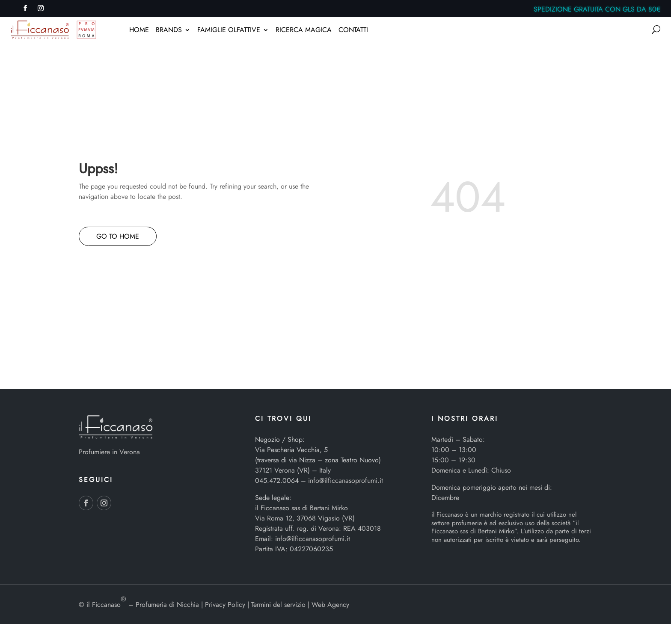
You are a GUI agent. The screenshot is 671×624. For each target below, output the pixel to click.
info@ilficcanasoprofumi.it (345, 480)
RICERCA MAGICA (304, 31)
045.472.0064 (277, 480)
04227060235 (311, 549)
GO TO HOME (117, 236)
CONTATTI (353, 31)
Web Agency (330, 604)
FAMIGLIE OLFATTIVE (228, 31)
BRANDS (169, 31)
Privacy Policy (225, 604)
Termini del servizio (278, 604)
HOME (139, 31)
